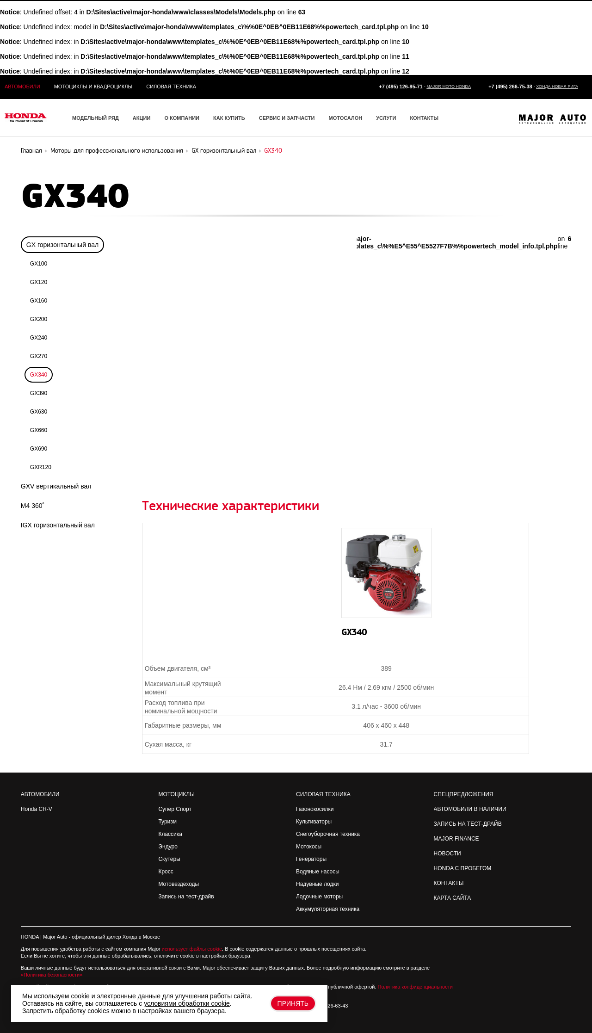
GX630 (38, 411)
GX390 (38, 393)
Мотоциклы (176, 794)
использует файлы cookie (192, 949)
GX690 (38, 448)
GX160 (38, 300)
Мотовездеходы (178, 884)
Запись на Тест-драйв (468, 824)
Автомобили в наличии (470, 809)
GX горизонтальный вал (62, 244)
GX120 (38, 282)
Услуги (386, 118)
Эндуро (167, 846)
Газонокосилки (314, 809)
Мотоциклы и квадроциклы (93, 86)
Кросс (165, 871)
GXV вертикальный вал (56, 486)
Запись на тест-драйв (186, 896)
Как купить (229, 118)
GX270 (38, 356)
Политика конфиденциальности (415, 987)
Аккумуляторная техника (327, 909)
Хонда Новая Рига (557, 86)
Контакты (424, 118)
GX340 (38, 374)
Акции (142, 118)
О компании (181, 118)
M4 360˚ (32, 505)
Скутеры (169, 859)
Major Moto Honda (448, 86)
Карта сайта (452, 898)
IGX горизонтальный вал (58, 525)
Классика (170, 834)
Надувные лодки (317, 884)
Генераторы (311, 859)
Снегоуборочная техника (328, 834)
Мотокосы (308, 846)
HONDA (30, 937)
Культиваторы (314, 821)
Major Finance (456, 838)
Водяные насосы (317, 871)
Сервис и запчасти (287, 118)
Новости (447, 853)
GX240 (38, 337)
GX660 (38, 430)
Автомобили (22, 86)
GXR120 (40, 467)
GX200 (38, 319)
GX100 (38, 263)
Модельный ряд (95, 118)
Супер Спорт (174, 809)
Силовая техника (171, 86)
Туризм (167, 821)
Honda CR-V (36, 809)
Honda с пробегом (463, 868)
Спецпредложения (463, 794)
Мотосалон (345, 118)
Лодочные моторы (319, 896)
